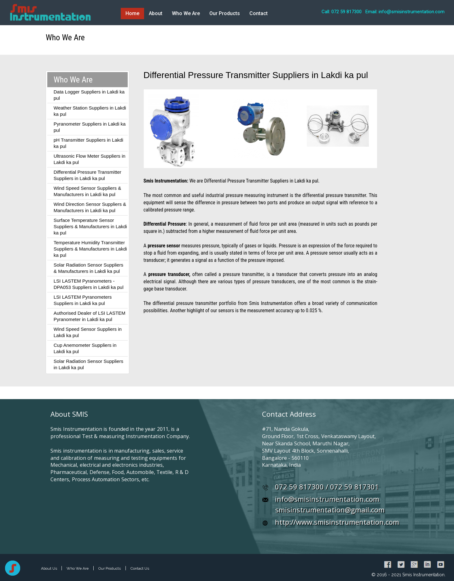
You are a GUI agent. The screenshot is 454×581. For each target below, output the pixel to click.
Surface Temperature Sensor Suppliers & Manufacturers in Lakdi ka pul (90, 226)
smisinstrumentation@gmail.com (330, 509)
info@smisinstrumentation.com (327, 499)
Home (132, 13)
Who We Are (186, 13)
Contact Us (140, 568)
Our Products (224, 13)
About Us (49, 568)
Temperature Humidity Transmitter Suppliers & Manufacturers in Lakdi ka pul (90, 249)
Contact (258, 13)
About (155, 13)
